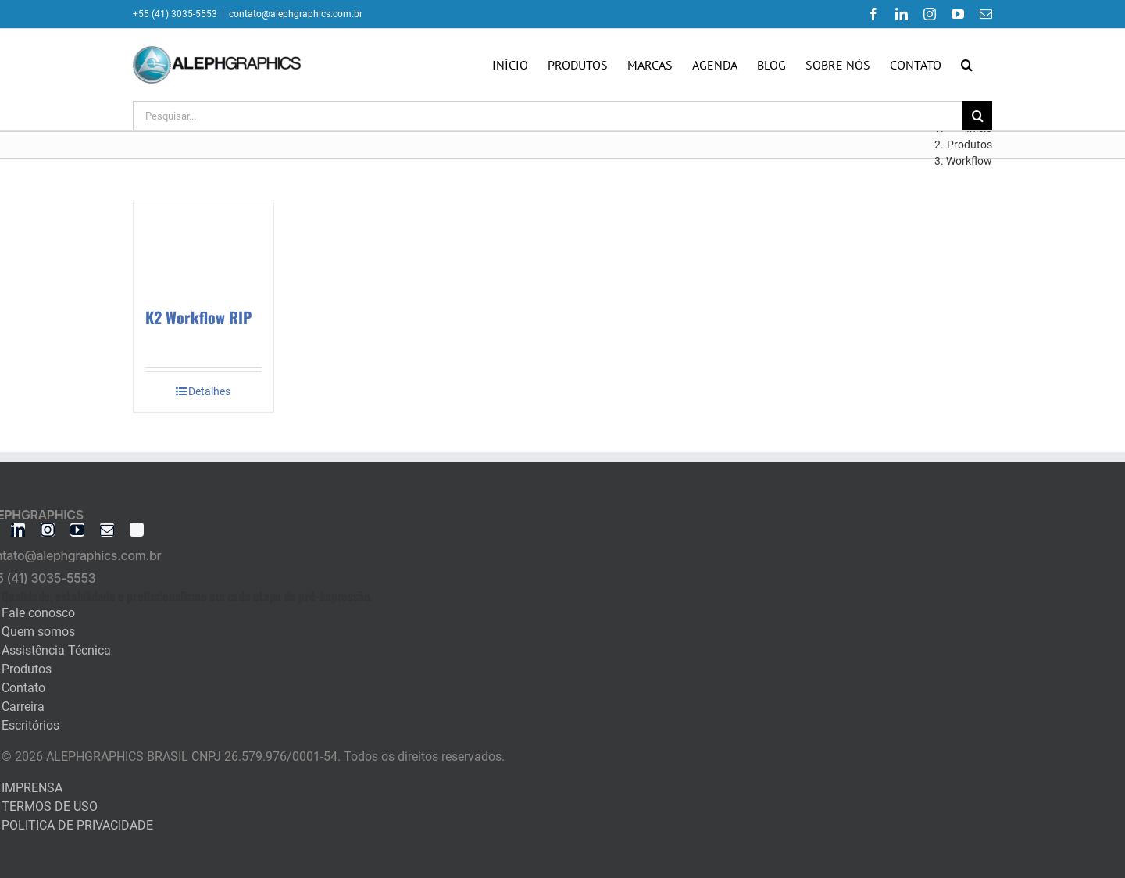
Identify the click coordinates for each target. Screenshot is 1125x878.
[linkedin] (18, 530)
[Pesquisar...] (547, 115)
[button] (967, 65)
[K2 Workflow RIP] (203, 246)
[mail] (107, 530)
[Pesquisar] (977, 115)
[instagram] (48, 530)
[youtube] (77, 530)
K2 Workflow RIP (198, 317)
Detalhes (209, 391)
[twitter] (137, 530)
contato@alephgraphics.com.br (295, 14)
